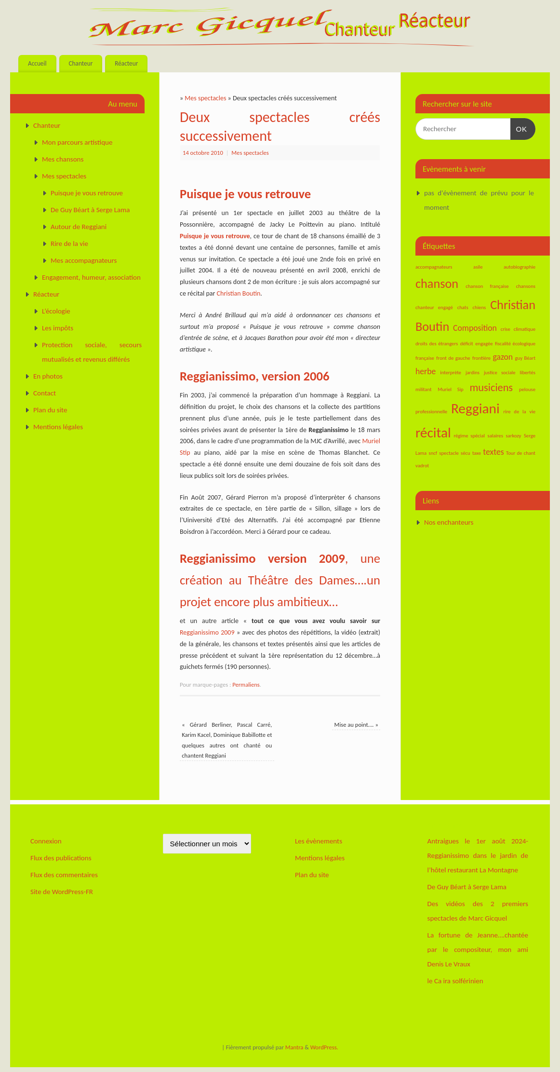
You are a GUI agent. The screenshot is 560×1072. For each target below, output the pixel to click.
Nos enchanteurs (448, 522)
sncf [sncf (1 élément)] (433, 453)
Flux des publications (61, 858)
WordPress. (324, 1047)
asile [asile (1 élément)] (477, 267)
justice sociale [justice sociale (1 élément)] (500, 372)
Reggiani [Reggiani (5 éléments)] (475, 408)
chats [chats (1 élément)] (462, 307)
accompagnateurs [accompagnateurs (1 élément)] (434, 267)
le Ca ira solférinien (455, 981)
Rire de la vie (69, 243)
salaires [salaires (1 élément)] (495, 436)
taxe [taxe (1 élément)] (476, 453)
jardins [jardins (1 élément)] (473, 372)
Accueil (37, 63)
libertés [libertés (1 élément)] (527, 372)
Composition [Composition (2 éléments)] (475, 328)
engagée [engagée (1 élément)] (484, 343)
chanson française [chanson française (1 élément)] (487, 286)
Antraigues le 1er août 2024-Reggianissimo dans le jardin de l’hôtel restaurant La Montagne (477, 855)
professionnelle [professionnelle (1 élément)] (431, 411)
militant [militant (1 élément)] (423, 389)
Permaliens (246, 684)
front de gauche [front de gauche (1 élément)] (453, 358)
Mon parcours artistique (77, 142)
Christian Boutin (239, 293)
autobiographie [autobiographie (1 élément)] (519, 267)
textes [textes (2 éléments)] (493, 452)
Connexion (46, 841)
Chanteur (80, 63)
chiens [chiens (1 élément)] (479, 307)
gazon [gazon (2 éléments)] (503, 357)
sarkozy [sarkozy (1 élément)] (513, 436)
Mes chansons (62, 159)
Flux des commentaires (64, 874)
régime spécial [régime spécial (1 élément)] (468, 436)
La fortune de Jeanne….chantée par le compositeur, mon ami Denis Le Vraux (477, 949)
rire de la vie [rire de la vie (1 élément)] (519, 411)
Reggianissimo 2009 (207, 632)
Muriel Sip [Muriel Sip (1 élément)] (450, 389)
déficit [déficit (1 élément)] (466, 343)
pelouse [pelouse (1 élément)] (527, 389)
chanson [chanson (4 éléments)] (436, 283)
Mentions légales (58, 426)
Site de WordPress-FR (61, 891)
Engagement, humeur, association (91, 277)
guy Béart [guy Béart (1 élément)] (525, 358)
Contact (44, 393)
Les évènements (318, 841)
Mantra (294, 1047)
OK (519, 127)
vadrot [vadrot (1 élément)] (422, 465)
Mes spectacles (205, 98)
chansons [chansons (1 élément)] (525, 286)
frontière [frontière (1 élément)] (481, 358)
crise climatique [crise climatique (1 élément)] (518, 329)
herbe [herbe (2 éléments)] (425, 371)
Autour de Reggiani (79, 226)
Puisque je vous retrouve (215, 236)
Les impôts (57, 328)
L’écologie (56, 311)
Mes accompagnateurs (84, 260)
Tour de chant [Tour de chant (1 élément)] (520, 453)
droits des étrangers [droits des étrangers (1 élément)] (436, 343)
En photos (48, 376)
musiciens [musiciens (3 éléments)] (491, 387)
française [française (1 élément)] (424, 358)
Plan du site (50, 410)
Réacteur (126, 63)
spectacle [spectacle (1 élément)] (448, 453)
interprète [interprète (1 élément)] (450, 372)
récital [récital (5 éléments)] (433, 432)
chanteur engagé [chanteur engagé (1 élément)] (434, 307)
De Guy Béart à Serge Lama (90, 209)
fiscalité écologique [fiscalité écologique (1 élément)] (515, 343)
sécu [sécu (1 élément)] (465, 453)
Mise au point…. (356, 724)
